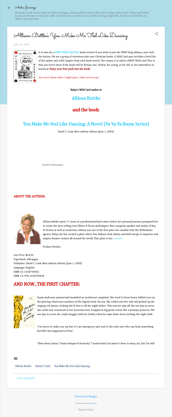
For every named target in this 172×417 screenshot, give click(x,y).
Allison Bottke (86, 98)
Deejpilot (93, 403)
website (117, 238)
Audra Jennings (25, 8)
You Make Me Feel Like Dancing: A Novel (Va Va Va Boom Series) (86, 124)
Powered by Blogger (86, 396)
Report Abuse (86, 410)
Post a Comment (26, 378)
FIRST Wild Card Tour (67, 52)
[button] (156, 34)
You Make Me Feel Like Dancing (72, 366)
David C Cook (43, 366)
